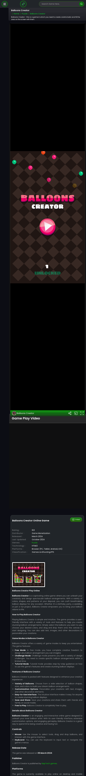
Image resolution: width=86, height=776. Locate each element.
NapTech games (49, 752)
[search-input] (59, 4)
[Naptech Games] (23, 4)
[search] (81, 4)
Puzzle (34, 531)
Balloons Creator (23, 402)
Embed (76, 508)
